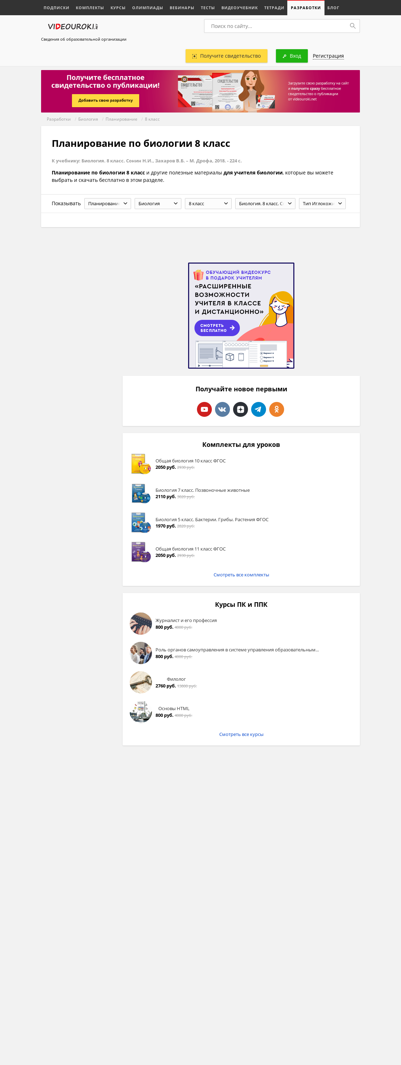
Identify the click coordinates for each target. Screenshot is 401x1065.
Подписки (56, 7)
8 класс (152, 119)
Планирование (121, 119)
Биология (88, 119)
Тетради (274, 7)
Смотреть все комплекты (241, 574)
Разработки (306, 7)
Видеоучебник (239, 7)
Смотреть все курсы (241, 734)
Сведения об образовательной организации (83, 39)
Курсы (118, 7)
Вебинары (182, 7)
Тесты (208, 7)
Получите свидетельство (226, 55)
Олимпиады (147, 7)
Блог (333, 7)
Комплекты (90, 7)
